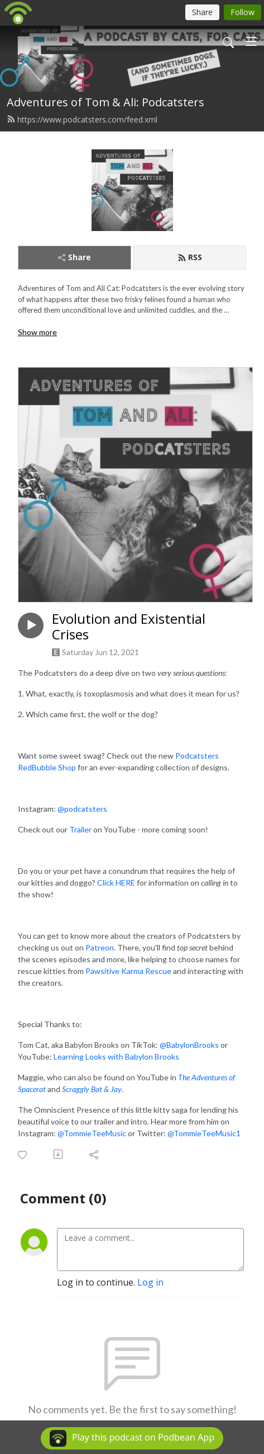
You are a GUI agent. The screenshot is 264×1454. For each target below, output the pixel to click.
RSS (189, 257)
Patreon (99, 947)
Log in (150, 1282)
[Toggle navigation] (251, 41)
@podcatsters (82, 808)
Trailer (80, 829)
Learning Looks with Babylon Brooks (116, 1056)
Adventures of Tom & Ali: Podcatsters (105, 102)
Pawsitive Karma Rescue (128, 971)
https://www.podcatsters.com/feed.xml (82, 119)
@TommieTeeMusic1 (204, 1133)
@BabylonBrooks (189, 1045)
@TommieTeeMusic (91, 1133)
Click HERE (116, 882)
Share (74, 257)
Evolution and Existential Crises (128, 627)
